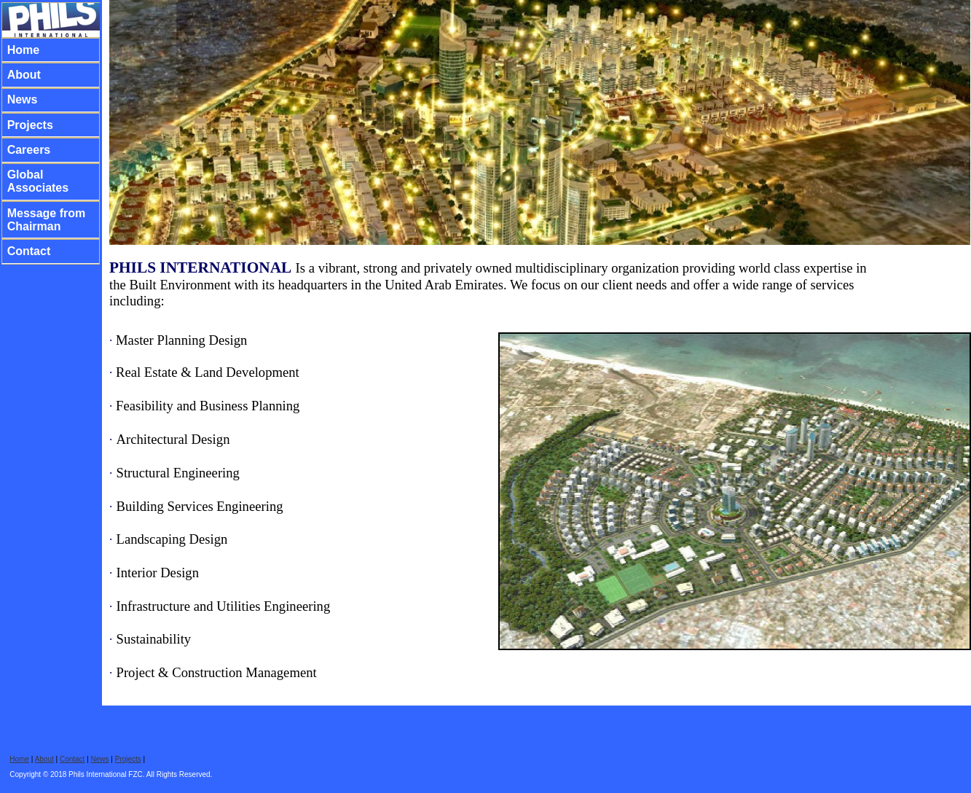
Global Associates (38, 181)
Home (23, 50)
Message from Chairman (46, 220)
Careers (29, 150)
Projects (30, 125)
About (24, 75)
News (22, 99)
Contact (29, 251)
